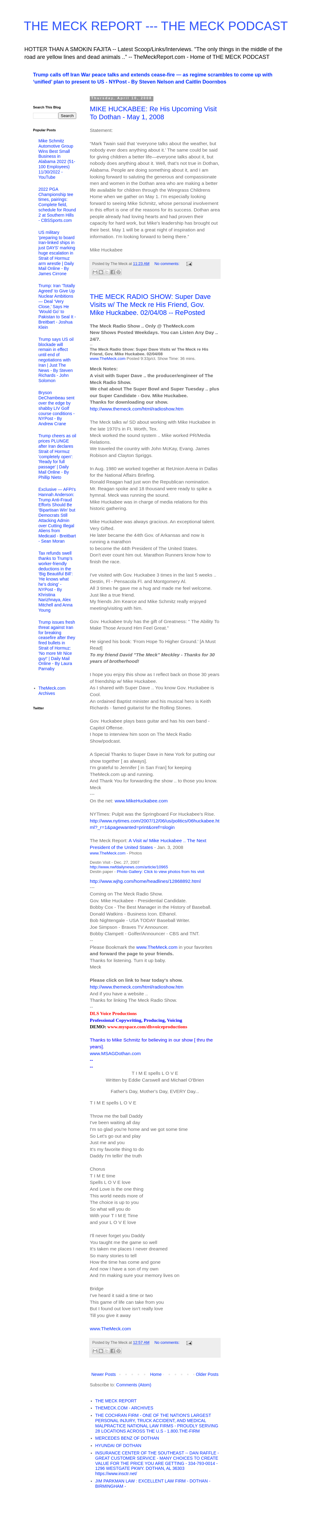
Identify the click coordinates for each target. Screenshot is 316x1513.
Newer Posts (103, 1374)
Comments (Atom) (134, 1384)
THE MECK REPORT (116, 1400)
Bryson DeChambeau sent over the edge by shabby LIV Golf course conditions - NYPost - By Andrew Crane (57, 408)
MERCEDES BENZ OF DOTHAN (127, 1438)
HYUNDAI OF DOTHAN (118, 1445)
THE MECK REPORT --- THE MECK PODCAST (156, 26)
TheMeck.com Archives (52, 691)
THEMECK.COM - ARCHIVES (124, 1407)
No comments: (167, 264)
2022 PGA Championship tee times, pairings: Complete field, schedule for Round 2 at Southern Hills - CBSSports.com (57, 205)
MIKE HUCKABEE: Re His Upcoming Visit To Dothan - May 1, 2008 (153, 113)
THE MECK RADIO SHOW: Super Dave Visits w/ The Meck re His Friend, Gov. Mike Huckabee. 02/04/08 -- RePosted (150, 304)
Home (155, 1374)
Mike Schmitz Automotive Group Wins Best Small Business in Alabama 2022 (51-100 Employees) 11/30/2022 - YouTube (57, 159)
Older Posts (207, 1374)
